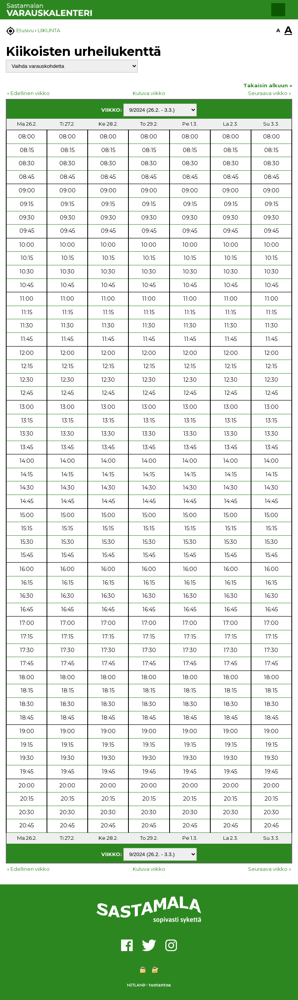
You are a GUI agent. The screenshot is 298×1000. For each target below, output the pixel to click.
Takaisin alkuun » (267, 85)
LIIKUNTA (49, 30)
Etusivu (25, 30)
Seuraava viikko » (269, 93)
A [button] (278, 30)
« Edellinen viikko (28, 93)
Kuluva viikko (149, 93)
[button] (278, 9)
